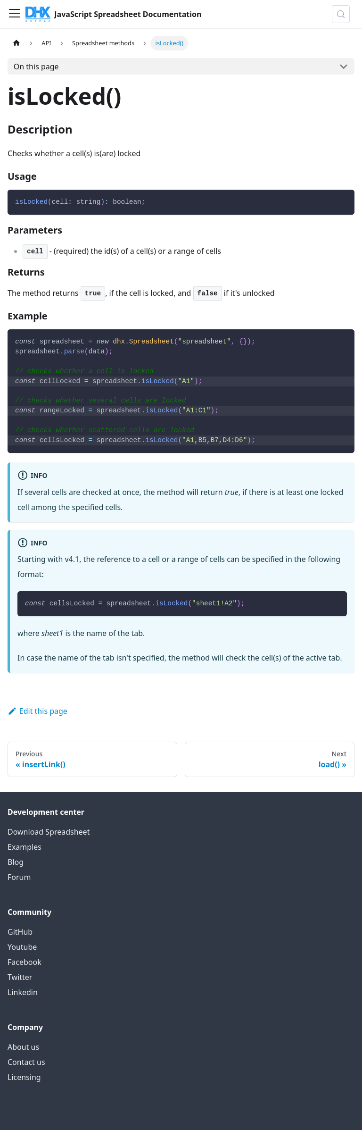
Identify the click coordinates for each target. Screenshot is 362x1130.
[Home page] (16, 43)
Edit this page (37, 711)
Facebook (24, 962)
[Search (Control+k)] (341, 14)
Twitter (20, 977)
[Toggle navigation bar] (15, 14)
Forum (19, 877)
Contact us (26, 1062)
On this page (36, 66)
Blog (16, 862)
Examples (24, 847)
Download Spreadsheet (49, 832)
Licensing (24, 1077)
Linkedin (23, 992)
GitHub (20, 932)
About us (23, 1047)
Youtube (22, 947)
